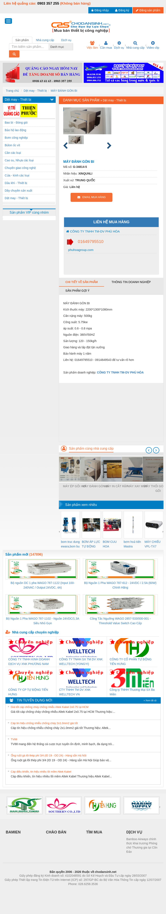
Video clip (153, 45)
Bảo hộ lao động (15, 130)
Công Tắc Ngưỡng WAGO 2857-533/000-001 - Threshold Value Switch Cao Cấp (120, 621)
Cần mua (106, 45)
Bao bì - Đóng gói (16, 122)
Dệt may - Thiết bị (35, 90)
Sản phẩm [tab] (22, 40)
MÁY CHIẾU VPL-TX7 (153, 544)
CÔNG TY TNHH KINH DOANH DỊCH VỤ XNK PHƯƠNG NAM (29, 662)
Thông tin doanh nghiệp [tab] (131, 282)
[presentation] (149, 450)
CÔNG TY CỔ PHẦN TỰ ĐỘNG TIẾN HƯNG (131, 662)
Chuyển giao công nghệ (20, 168)
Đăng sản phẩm (148, 10)
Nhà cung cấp (135, 45)
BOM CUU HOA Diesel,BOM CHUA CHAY (111, 544)
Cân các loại (13, 152)
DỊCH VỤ (134, 832)
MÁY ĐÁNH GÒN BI (64, 90)
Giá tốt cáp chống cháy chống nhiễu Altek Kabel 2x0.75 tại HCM (50, 707)
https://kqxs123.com (103, 890)
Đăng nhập (100, 10)
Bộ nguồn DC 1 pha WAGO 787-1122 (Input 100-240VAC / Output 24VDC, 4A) (43, 585)
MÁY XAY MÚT (137, 486)
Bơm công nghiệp (16, 137)
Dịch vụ (119, 45)
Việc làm (92, 45)
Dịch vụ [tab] (66, 40)
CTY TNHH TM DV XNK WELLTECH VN (74, 692)
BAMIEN (13, 832)
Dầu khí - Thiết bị (16, 183)
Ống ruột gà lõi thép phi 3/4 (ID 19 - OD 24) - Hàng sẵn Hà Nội (48, 755)
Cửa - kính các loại (17, 175)
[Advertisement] (111, 412)
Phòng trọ (56, 890)
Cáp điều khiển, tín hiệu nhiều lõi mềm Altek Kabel (41, 771)
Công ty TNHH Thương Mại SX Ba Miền (132, 692)
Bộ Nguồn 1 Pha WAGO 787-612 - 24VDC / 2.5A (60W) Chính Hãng (120, 585)
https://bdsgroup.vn (77, 890)
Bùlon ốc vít (12, 145)
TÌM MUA (94, 832)
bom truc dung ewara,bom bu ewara (70, 544)
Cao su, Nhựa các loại (19, 160)
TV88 (14, 739)
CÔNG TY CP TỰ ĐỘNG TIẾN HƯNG (28, 692)
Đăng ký (122, 10)
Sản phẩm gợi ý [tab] (77, 290)
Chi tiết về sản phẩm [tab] (81, 282)
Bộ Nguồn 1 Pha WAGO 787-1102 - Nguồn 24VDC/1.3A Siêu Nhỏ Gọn (42, 621)
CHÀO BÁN (56, 832)
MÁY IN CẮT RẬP (116, 486)
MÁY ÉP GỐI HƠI (74, 486)
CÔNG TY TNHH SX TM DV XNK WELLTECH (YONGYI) (81, 662)
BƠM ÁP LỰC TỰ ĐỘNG (91, 544)
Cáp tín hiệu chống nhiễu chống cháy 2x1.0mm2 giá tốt (44, 723)
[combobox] (72, 47)
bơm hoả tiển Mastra (132, 544)
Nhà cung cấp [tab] (45, 40)
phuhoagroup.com (80, 250)
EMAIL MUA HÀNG (91, 197)
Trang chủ (12, 90)
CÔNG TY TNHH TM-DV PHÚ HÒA (93, 231)
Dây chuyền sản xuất (18, 190)
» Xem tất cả (150, 700)
